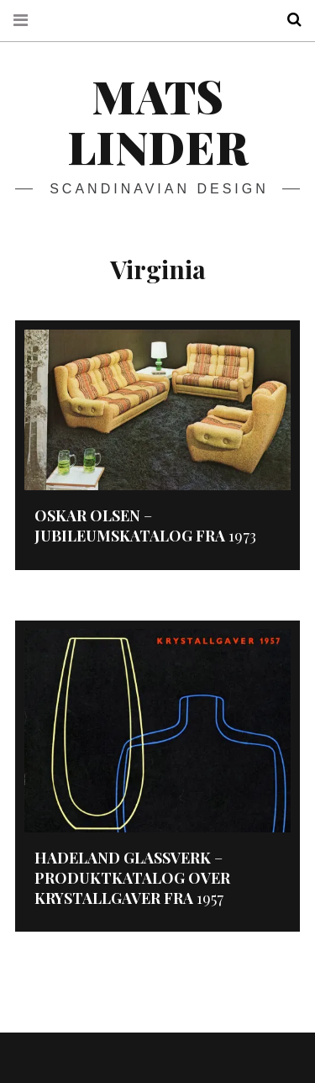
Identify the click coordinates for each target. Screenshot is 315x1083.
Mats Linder (157, 121)
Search (288, 19)
